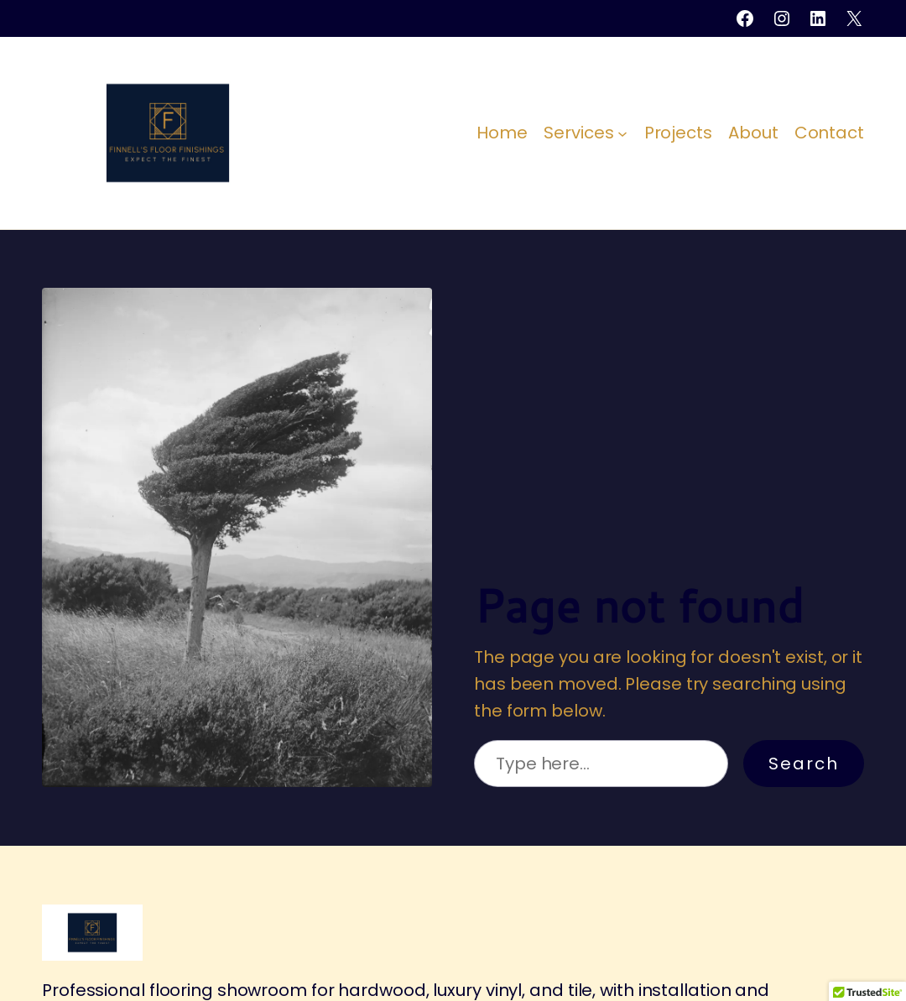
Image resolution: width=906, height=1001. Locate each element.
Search (803, 763)
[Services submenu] (622, 133)
